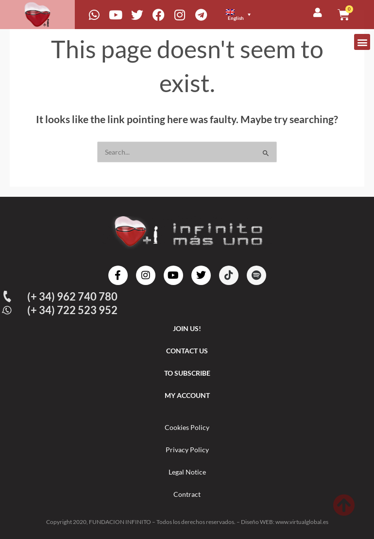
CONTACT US (187, 351)
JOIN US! (187, 328)
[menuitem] (238, 14)
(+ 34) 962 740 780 (72, 296)
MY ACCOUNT (187, 395)
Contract (187, 494)
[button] (362, 42)
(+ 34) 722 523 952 (72, 310)
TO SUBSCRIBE (187, 373)
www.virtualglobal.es (301, 521)
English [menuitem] (236, 18)
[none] (239, 14)
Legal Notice (187, 472)
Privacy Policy (187, 449)
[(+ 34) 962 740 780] (7, 296)
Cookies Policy (187, 427)
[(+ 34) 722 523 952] (7, 311)
